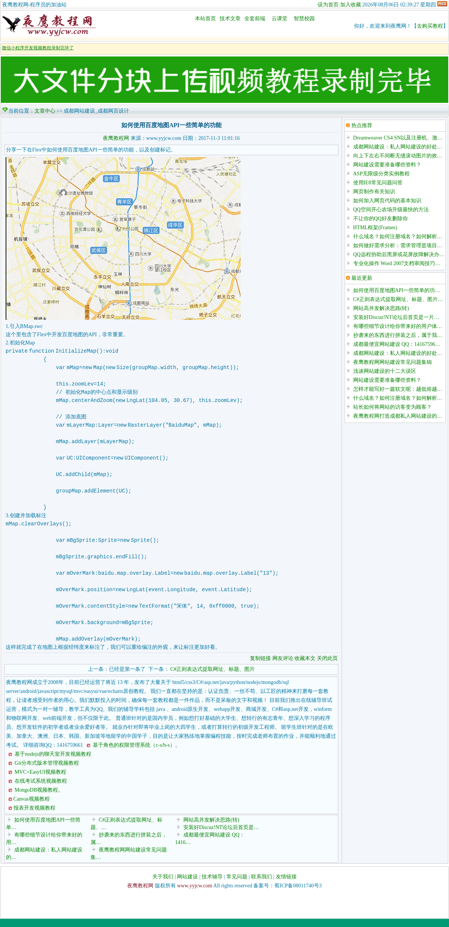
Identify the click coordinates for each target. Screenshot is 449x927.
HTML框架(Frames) (375, 227)
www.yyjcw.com (194, 894)
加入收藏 (350, 4)
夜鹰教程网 (116, 138)
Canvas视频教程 (31, 807)
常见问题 (236, 885)
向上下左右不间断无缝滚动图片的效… (397, 156)
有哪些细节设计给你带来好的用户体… (397, 326)
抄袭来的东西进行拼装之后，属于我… (397, 335)
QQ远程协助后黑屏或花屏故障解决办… (399, 254)
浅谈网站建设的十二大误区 (384, 371)
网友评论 (282, 666)
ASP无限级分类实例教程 (381, 174)
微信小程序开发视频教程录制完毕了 (38, 47)
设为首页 (328, 4)
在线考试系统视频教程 (40, 789)
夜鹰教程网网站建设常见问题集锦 (392, 362)
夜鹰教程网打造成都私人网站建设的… (397, 416)
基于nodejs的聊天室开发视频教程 (52, 762)
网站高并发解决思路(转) (211, 828)
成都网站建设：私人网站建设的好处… (397, 147)
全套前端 (254, 18)
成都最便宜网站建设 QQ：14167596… (397, 344)
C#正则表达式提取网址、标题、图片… (398, 299)
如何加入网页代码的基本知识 (387, 200)
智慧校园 (304, 18)
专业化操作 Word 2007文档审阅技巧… (397, 263)
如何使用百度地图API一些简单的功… (396, 290)
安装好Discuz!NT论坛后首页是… (221, 835)
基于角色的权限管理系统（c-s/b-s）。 (136, 753)
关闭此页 (327, 666)
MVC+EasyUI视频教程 (39, 780)
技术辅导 (212, 885)
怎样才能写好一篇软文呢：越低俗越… (397, 389)
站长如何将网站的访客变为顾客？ (392, 407)
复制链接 (260, 666)
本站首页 (205, 18)
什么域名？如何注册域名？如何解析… (397, 236)
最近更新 (361, 278)
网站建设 (187, 885)
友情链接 (286, 885)
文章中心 (44, 111)
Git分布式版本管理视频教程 (46, 771)
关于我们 (162, 885)
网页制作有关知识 (374, 191)
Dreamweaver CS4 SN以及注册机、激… (398, 138)
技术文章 (230, 18)
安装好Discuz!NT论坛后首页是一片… (396, 317)
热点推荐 (361, 125)
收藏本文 (305, 666)
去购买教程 (430, 26)
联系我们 (261, 885)
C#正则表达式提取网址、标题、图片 (212, 677)
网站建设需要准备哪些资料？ (387, 165)
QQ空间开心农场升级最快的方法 (391, 209)
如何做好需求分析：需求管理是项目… (397, 245)
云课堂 (279, 18)
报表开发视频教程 (34, 816)
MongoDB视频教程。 (38, 798)
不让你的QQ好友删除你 (380, 218)
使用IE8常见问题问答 (378, 182)
